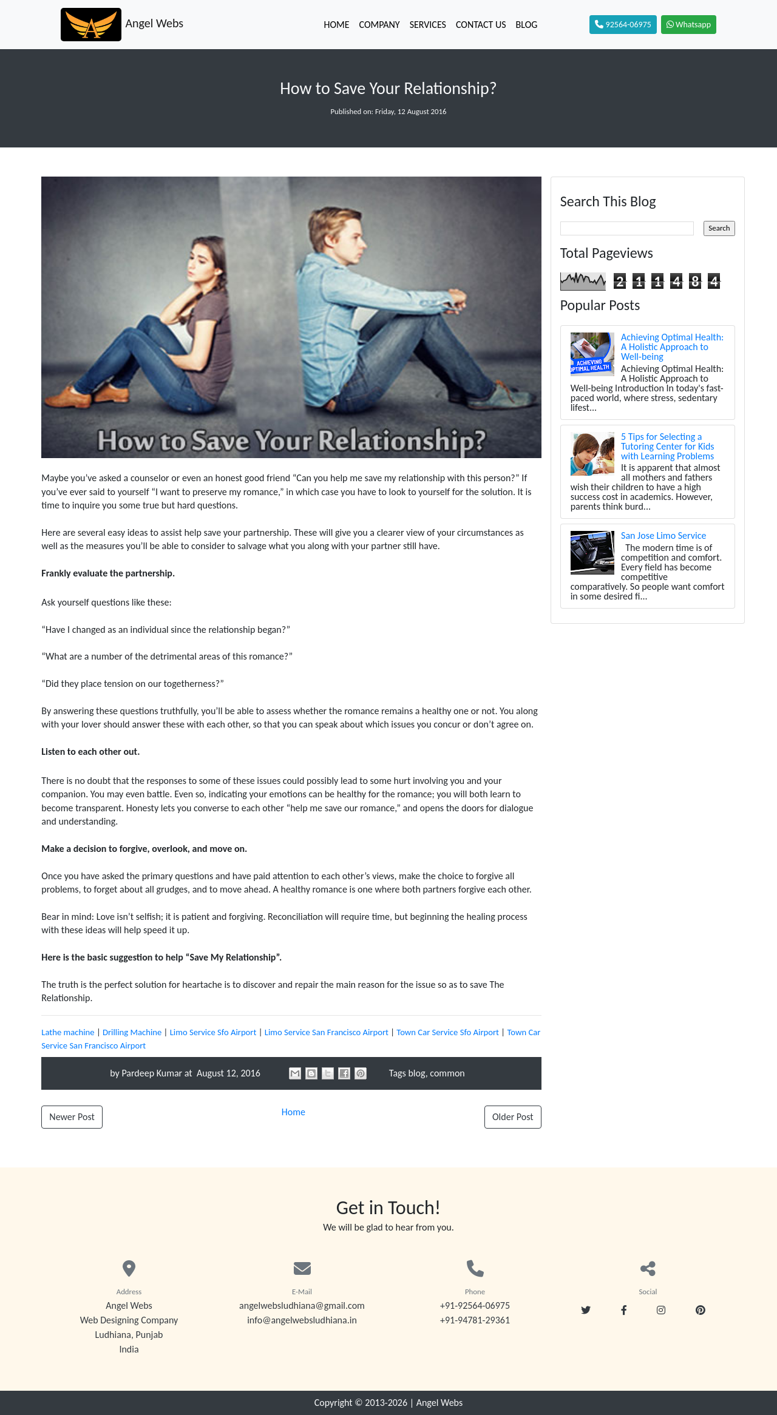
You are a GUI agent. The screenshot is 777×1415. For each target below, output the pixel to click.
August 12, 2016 (227, 1073)
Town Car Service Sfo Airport (447, 1032)
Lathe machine (67, 1032)
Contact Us (481, 25)
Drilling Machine (132, 1032)
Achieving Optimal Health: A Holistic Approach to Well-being (672, 346)
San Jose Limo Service (663, 535)
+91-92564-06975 (475, 1305)
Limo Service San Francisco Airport (326, 1032)
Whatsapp (689, 24)
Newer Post (71, 1117)
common (447, 1073)
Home (336, 25)
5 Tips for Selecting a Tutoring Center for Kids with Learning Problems (667, 446)
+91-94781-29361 (475, 1320)
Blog (527, 25)
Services (428, 25)
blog (416, 1073)
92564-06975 (623, 24)
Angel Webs (439, 1402)
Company (379, 25)
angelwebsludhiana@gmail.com (302, 1305)
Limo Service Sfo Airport (213, 1032)
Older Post (513, 1117)
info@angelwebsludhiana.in (302, 1320)
